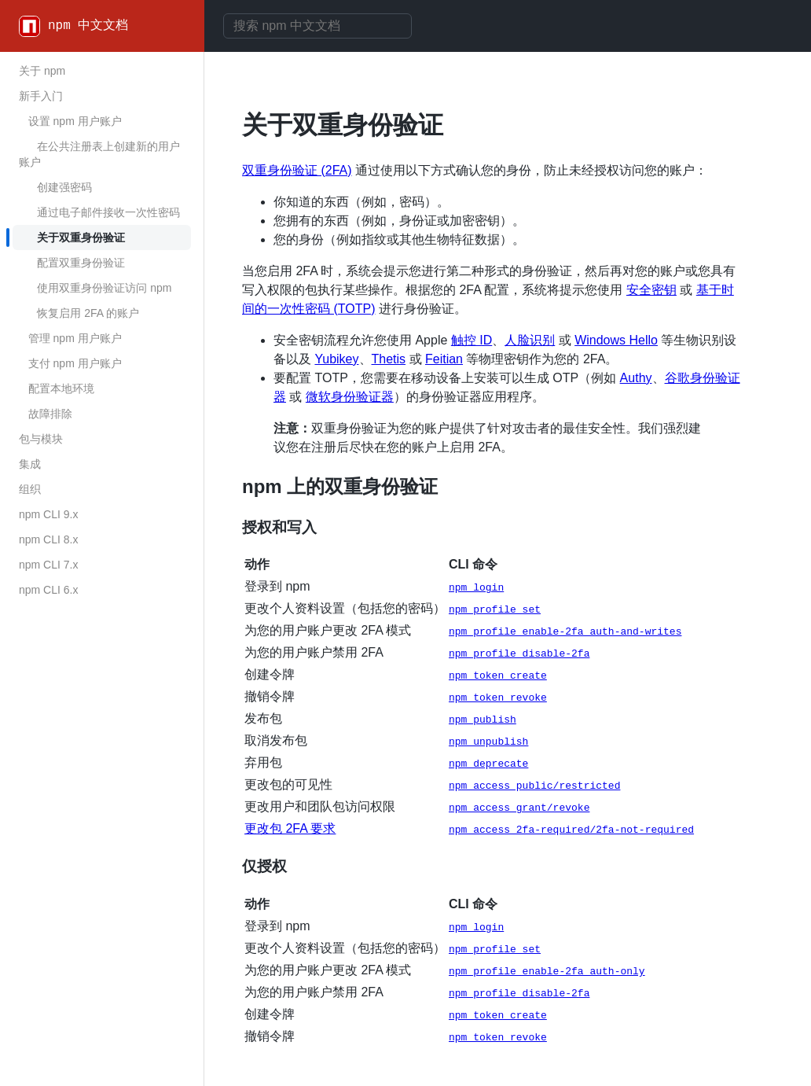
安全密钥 (651, 289)
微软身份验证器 (350, 396)
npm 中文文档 (88, 26)
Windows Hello (616, 340)
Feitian (444, 359)
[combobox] (317, 26)
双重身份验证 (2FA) (297, 170)
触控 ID (471, 340)
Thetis (389, 359)
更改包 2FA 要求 (290, 828)
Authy (636, 378)
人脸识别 (530, 340)
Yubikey (336, 359)
